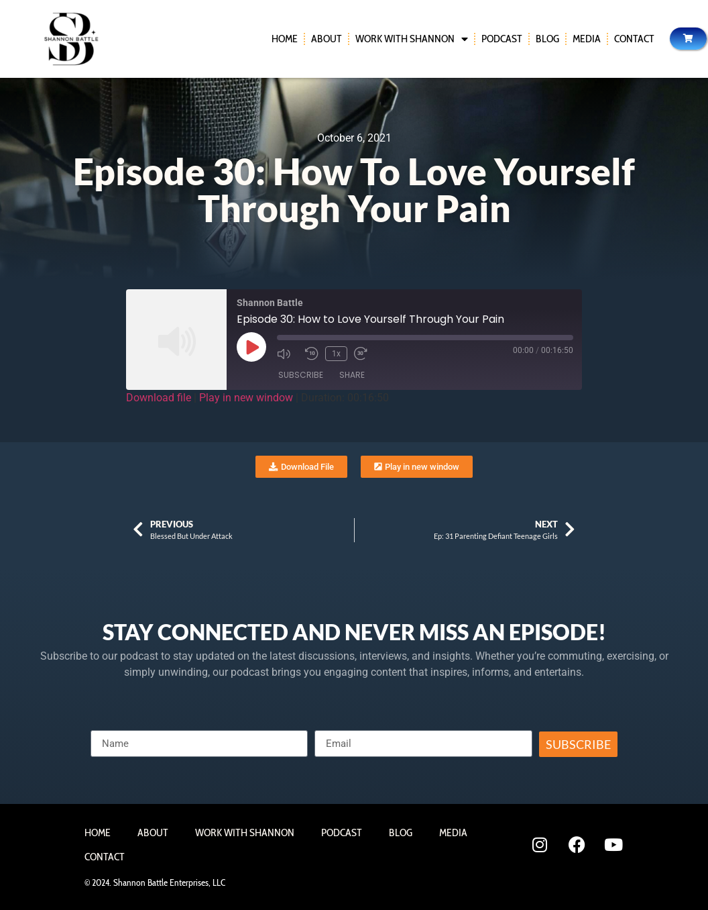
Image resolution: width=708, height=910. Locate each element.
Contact (634, 38)
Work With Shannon (411, 39)
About (326, 38)
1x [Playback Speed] (336, 353)
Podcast (501, 38)
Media (587, 38)
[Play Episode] (251, 347)
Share (352, 375)
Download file (158, 397)
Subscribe (300, 375)
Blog (547, 38)
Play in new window (246, 397)
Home (285, 38)
